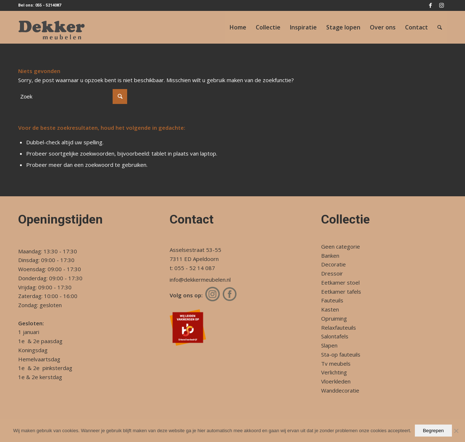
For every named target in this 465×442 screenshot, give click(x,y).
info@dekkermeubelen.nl (200, 279)
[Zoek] (440, 27)
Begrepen (433, 430)
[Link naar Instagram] (441, 5)
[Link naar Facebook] (430, 5)
